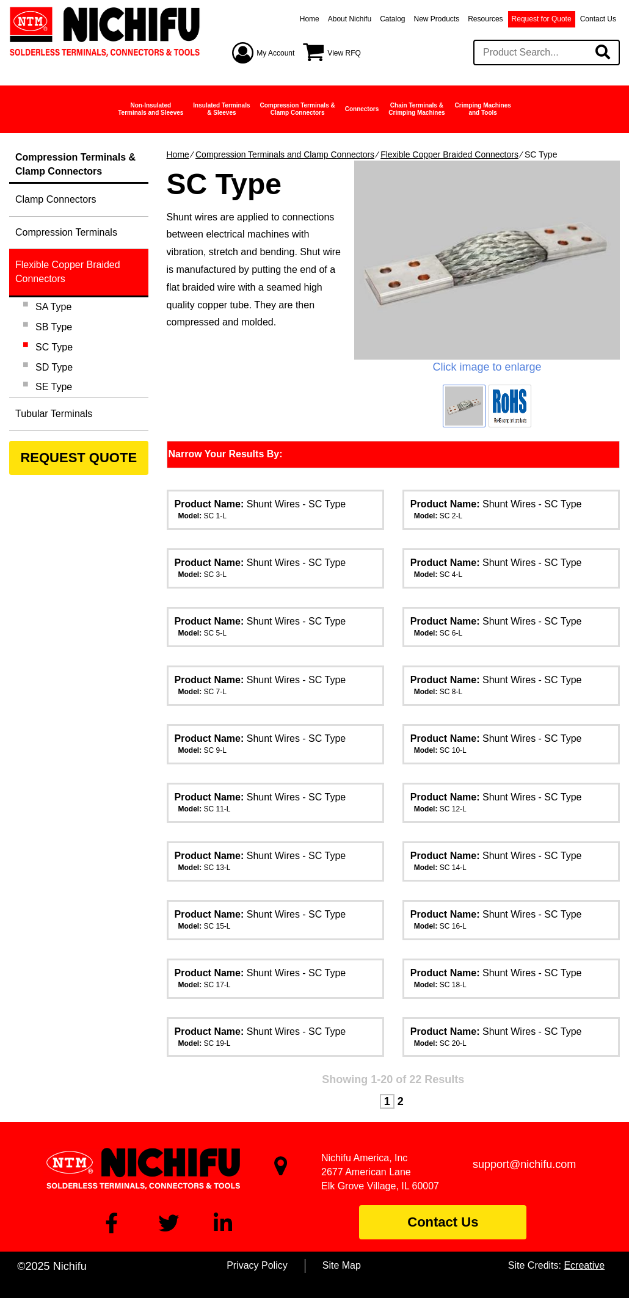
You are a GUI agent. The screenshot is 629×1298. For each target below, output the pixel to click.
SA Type (53, 307)
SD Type (54, 367)
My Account (275, 53)
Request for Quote (542, 19)
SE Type (53, 387)
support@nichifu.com (524, 1164)
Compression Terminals (66, 232)
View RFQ (343, 53)
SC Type (54, 347)
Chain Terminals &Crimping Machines (416, 109)
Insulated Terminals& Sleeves (221, 109)
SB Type (53, 327)
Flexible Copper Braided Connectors (449, 154)
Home (309, 19)
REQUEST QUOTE (78, 457)
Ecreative (584, 1265)
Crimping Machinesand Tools (483, 109)
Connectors (362, 109)
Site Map (341, 1265)
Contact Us (598, 19)
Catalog (392, 19)
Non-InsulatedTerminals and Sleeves (150, 109)
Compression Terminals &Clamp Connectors (297, 109)
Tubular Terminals (53, 413)
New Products (437, 19)
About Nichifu (349, 19)
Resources (485, 19)
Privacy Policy (257, 1265)
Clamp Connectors (55, 199)
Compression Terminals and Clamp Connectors (284, 154)
